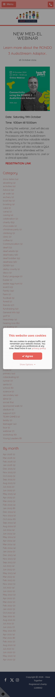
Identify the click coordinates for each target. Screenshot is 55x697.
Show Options (27, 364)
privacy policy (39, 348)
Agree (27, 356)
